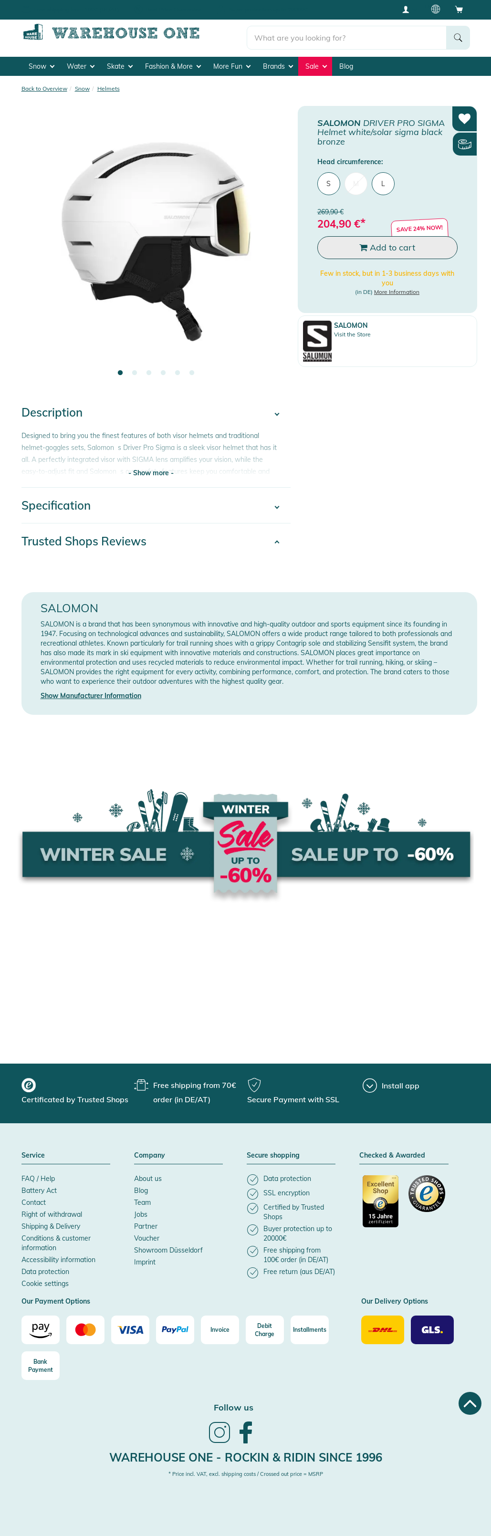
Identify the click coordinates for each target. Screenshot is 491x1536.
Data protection (45, 1268)
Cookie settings (45, 1280)
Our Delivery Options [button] (394, 1298)
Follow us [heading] (233, 1404)
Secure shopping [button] (273, 1152)
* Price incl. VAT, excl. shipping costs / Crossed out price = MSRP (245, 1470)
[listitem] (291, 1176)
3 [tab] (149, 370)
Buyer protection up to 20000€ (268, 9)
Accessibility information (58, 1256)
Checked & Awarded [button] (392, 1152)
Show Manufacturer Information (91, 692)
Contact (33, 1199)
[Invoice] (220, 1326)
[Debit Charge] (265, 1326)
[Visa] (130, 1326)
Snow (41, 62)
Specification (56, 502)
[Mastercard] (85, 1326)
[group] (76, 1089)
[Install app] (391, 1082)
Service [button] (33, 1152)
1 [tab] (120, 370)
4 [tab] (163, 370)
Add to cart (387, 244)
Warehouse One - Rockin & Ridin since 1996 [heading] (245, 1454)
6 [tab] (192, 370)
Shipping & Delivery (50, 1223)
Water (80, 62)
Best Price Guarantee (174, 9)
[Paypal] (175, 1326)
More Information (396, 288)
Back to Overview (44, 84)
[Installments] (310, 1326)
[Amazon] (40, 1326)
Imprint (145, 1258)
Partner (145, 1223)
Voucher (146, 1235)
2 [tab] (134, 370)
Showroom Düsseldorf (168, 1247)
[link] (219, 1438)
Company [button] (149, 1152)
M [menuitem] (356, 180)
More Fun (232, 62)
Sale (316, 62)
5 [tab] (177, 370)
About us (148, 1175)
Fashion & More (173, 62)
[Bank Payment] (40, 1362)
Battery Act (39, 1187)
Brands (278, 62)
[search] (347, 34)
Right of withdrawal (51, 1211)
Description (52, 409)
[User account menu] (409, 9)
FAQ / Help (38, 1175)
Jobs (140, 1211)
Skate (120, 62)
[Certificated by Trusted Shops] (381, 1203)
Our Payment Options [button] (55, 1298)
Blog (346, 62)
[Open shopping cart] (459, 9)
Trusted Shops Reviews (83, 538)
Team (142, 1199)
